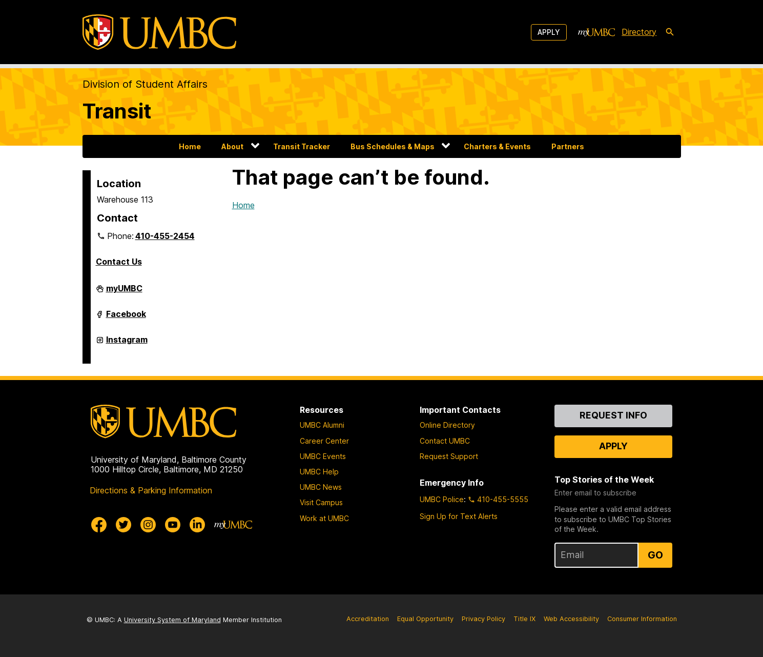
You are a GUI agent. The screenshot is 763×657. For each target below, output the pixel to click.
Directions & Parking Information (151, 490)
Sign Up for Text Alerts (459, 516)
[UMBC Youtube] (172, 524)
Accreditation (367, 619)
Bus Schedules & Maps (392, 146)
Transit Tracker (301, 146)
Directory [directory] (639, 32)
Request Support (449, 456)
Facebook (126, 317)
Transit (117, 111)
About (232, 146)
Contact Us (119, 261)
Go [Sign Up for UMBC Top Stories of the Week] (655, 555)
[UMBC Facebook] (99, 524)
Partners (567, 146)
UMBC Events (323, 456)
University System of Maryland (172, 620)
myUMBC (124, 291)
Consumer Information (642, 619)
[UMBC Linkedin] (197, 524)
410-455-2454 (165, 236)
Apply (549, 32)
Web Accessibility (571, 619)
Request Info (613, 415)
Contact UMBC (445, 440)
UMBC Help (319, 471)
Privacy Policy (483, 619)
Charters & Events (497, 146)
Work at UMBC (324, 518)
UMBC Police (442, 499)
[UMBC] (159, 32)
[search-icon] (669, 32)
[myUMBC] (596, 32)
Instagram (127, 342)
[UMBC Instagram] (148, 524)
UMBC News (321, 487)
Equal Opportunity (425, 619)
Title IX (524, 619)
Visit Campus (321, 502)
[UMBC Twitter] (123, 524)
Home (190, 146)
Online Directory (447, 425)
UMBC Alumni (322, 425)
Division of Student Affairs (145, 84)
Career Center (324, 440)
